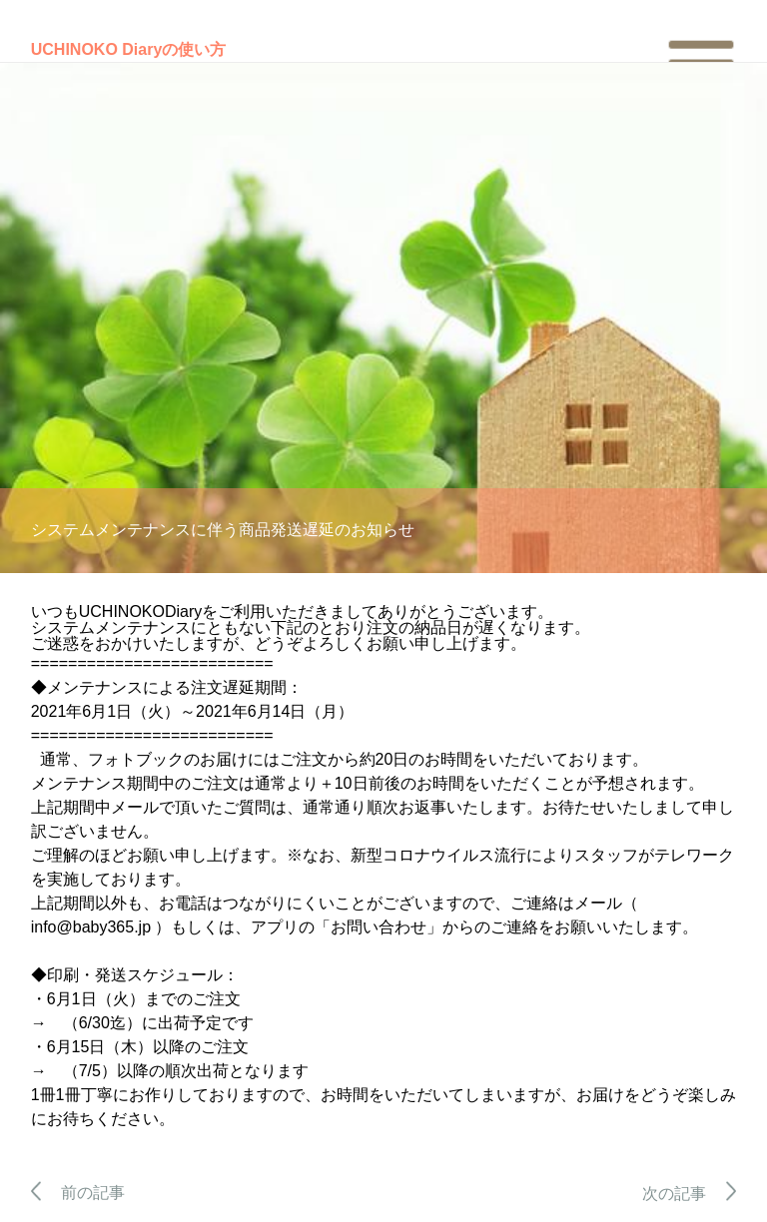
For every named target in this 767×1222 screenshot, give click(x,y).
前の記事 (78, 1192)
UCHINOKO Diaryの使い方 (129, 49)
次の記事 (689, 1193)
